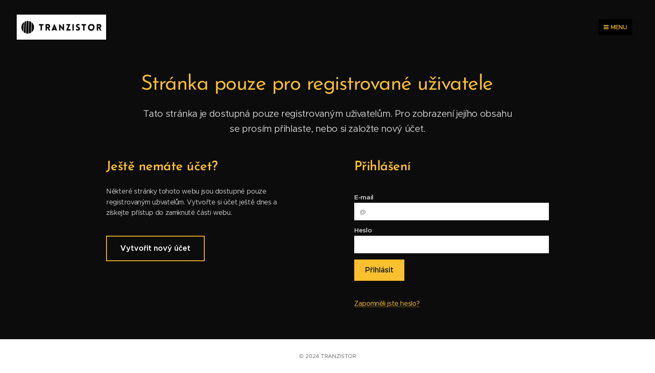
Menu (615, 27)
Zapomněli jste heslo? (386, 303)
